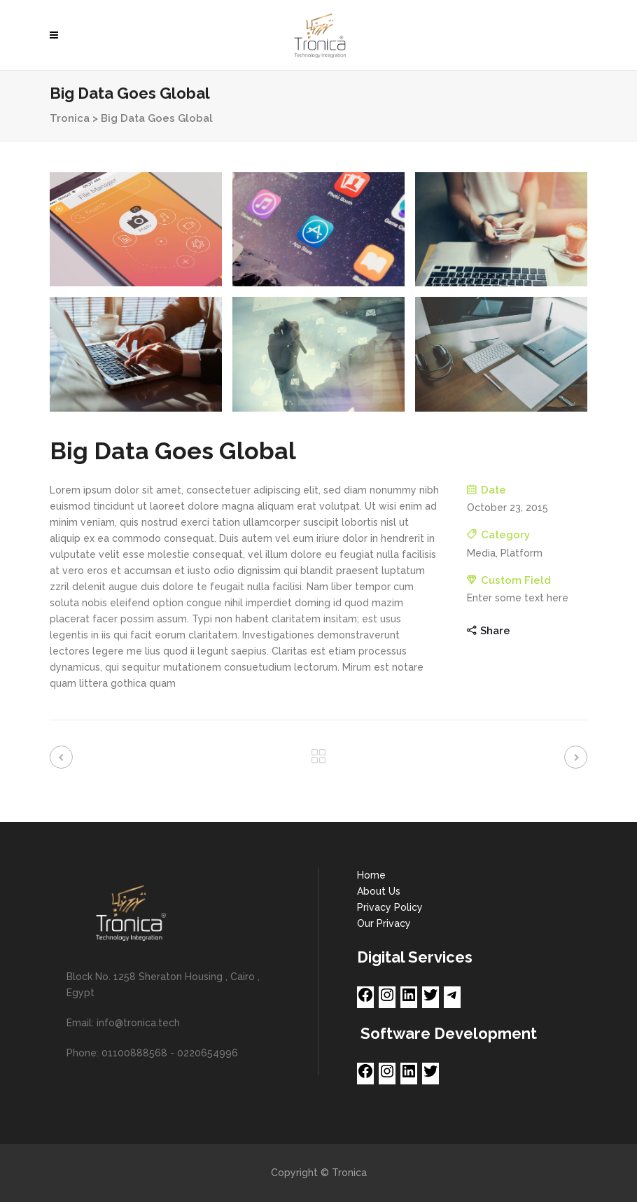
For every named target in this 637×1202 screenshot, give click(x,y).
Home (371, 875)
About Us (378, 891)
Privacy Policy (390, 907)
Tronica (70, 118)
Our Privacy (384, 923)
